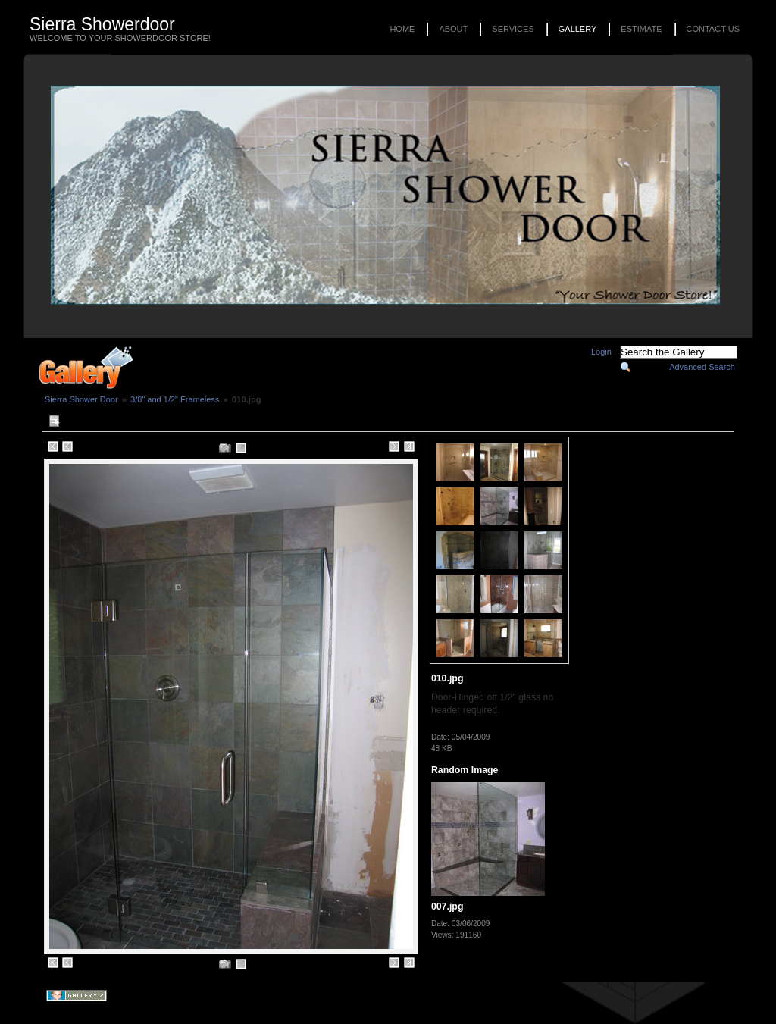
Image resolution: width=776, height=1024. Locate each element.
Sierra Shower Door (81, 399)
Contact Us (713, 28)
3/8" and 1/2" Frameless (174, 399)
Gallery (578, 28)
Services (513, 28)
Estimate (641, 28)
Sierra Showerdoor (102, 24)
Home (402, 28)
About (453, 28)
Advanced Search (702, 366)
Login (601, 351)
